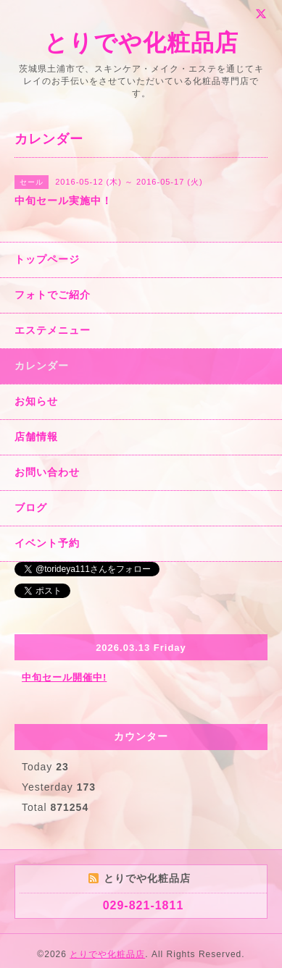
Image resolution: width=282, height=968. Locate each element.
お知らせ (36, 401)
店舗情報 (36, 436)
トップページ (47, 259)
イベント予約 (47, 543)
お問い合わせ (47, 472)
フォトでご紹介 (52, 294)
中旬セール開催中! (64, 677)
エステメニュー (52, 330)
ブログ (30, 507)
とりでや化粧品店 (141, 43)
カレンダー (41, 365)
